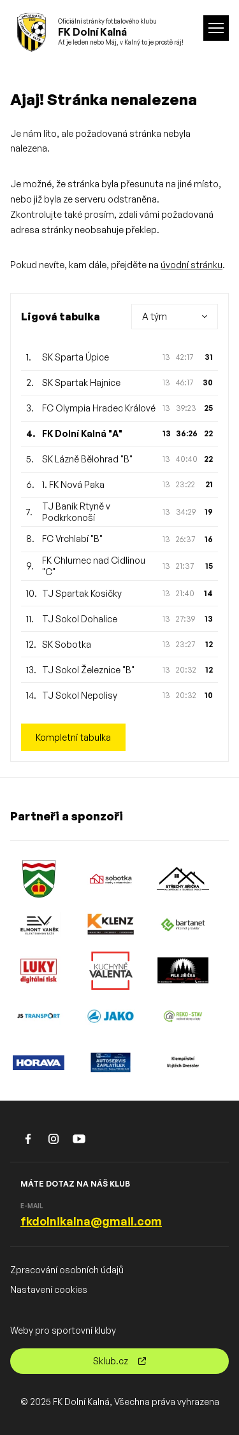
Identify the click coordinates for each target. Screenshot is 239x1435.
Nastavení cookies (48, 1289)
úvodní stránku (191, 264)
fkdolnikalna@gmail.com (91, 1221)
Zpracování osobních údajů (67, 1269)
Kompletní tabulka (73, 737)
